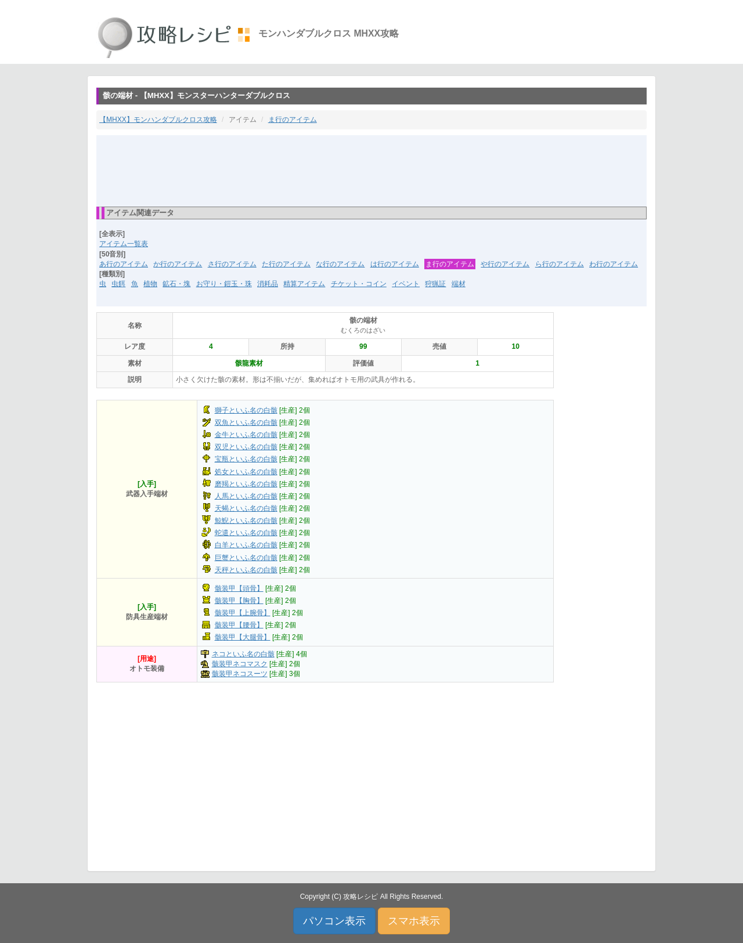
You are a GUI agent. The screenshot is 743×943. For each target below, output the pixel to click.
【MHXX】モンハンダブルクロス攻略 (158, 119)
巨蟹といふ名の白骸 (246, 558)
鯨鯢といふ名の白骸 (246, 520)
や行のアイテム (505, 264)
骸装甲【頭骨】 (239, 588)
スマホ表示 (414, 921)
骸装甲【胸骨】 (239, 601)
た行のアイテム (286, 264)
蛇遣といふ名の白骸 (246, 533)
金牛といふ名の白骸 (246, 435)
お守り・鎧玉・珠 (224, 284)
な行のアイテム (340, 264)
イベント (406, 284)
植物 (150, 284)
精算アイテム (304, 284)
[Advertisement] (371, 170)
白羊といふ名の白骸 (246, 545)
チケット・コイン (359, 284)
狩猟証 (435, 284)
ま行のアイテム (292, 119)
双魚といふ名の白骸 (246, 422)
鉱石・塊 (176, 284)
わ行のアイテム (613, 264)
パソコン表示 (334, 921)
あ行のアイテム (123, 264)
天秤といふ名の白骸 (246, 570)
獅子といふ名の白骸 (246, 410)
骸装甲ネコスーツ (240, 674)
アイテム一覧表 (123, 244)
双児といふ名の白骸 (246, 447)
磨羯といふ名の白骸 (246, 484)
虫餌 (118, 284)
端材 (459, 284)
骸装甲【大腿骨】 (242, 637)
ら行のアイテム (559, 264)
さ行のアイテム (232, 264)
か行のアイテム (177, 264)
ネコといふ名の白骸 (243, 654)
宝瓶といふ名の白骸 (246, 459)
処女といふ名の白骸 (246, 472)
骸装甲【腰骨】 (239, 625)
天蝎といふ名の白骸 (246, 508)
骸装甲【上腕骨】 (242, 613)
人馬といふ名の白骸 (246, 496)
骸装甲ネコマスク (240, 664)
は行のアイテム (394, 264)
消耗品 (267, 284)
